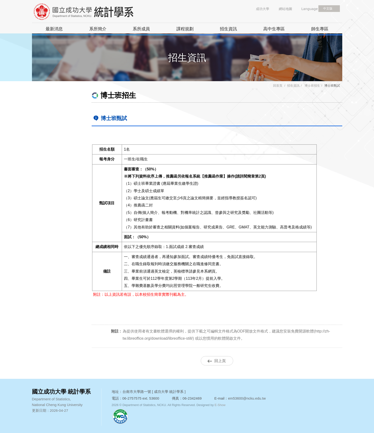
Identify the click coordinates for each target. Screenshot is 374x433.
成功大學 (262, 9)
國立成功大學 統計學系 (91, 12)
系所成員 (141, 28)
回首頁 (277, 85)
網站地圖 (285, 9)
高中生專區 (274, 28)
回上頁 (220, 361)
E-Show (220, 405)
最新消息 (54, 28)
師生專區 (319, 28)
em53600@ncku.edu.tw (247, 398)
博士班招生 (312, 85)
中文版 (327, 8)
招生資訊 (228, 28)
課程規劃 (185, 28)
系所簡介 (97, 28)
